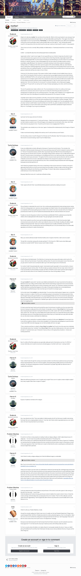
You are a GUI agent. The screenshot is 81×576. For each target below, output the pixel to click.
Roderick (14, 28)
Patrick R (13, 279)
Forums (7, 20)
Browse (9, 17)
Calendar (14, 20)
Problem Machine (13, 434)
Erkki (13, 507)
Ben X (13, 114)
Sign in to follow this (60, 25)
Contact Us (43, 570)
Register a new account (24, 551)
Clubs (24, 17)
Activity (17, 17)
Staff (20, 20)
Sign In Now (56, 551)
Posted (27, 34)
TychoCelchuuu (13, 145)
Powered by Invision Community (40, 573)
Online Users (26, 20)
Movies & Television (32, 28)
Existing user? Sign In (62, 2)
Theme (37, 570)
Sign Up (72, 2)
